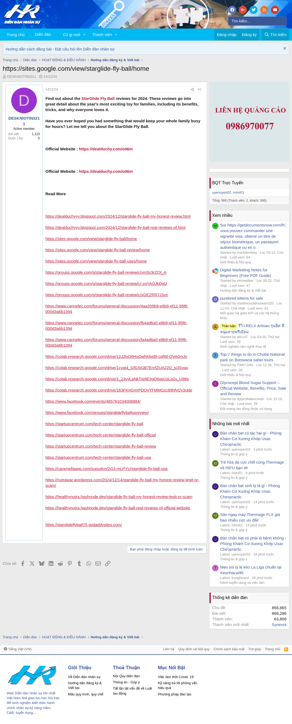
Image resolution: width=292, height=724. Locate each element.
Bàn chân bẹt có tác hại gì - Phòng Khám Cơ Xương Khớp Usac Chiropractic (251, 439)
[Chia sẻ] (192, 90)
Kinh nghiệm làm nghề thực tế (243, 347)
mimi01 (238, 192)
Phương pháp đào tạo (174, 694)
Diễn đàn (43, 34)
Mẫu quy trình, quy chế (85, 694)
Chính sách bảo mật (228, 649)
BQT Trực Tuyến (227, 183)
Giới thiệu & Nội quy (235, 262)
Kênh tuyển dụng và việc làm (242, 583)
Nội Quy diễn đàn (126, 676)
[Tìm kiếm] (257, 21)
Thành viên (102, 34)
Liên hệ (168, 649)
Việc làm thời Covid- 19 (175, 677)
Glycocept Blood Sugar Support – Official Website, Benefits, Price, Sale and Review (253, 388)
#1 (199, 89)
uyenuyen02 (221, 192)
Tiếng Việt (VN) (18, 649)
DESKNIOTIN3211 (21, 77)
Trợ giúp (254, 649)
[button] (84, 35)
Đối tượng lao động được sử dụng (246, 409)
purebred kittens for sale (241, 298)
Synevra (279, 624)
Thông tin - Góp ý (126, 682)
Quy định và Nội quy (194, 649)
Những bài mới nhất (231, 423)
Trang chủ (16, 34)
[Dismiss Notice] (284, 49)
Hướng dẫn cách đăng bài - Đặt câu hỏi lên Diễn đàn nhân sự (60, 49)
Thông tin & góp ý (233, 454)
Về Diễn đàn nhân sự (84, 677)
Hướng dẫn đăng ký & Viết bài (243, 290)
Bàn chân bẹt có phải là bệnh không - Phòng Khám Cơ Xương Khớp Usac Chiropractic (253, 543)
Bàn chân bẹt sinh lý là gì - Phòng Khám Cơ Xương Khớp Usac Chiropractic (250, 491)
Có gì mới (71, 34)
